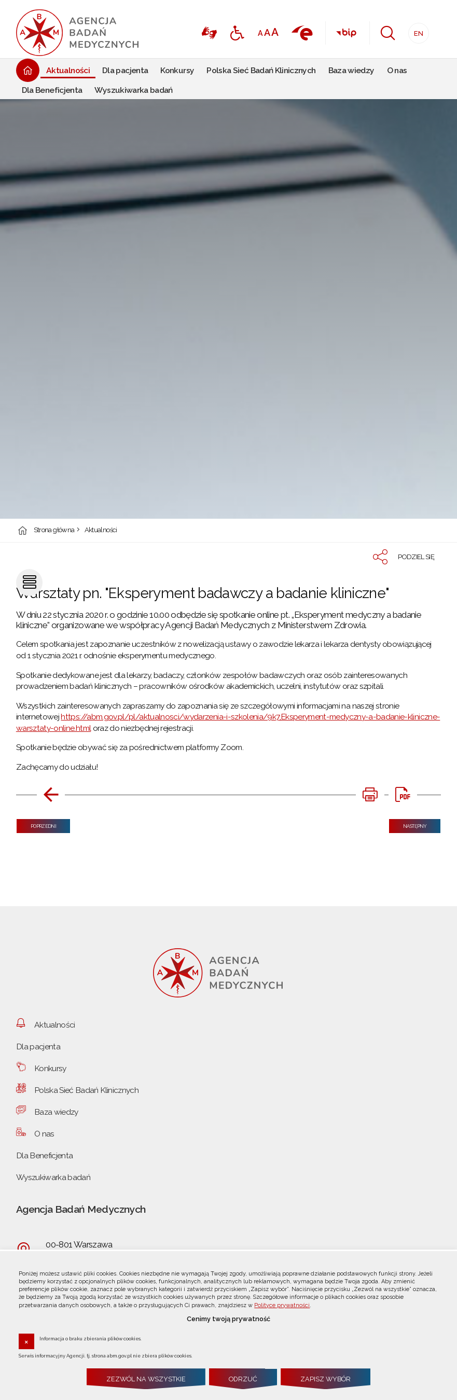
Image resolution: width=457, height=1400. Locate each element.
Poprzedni (36, 824)
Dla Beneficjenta (44, 1155)
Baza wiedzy (56, 1112)
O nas (44, 1134)
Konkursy (50, 1068)
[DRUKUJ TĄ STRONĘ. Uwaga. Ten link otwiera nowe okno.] (370, 795)
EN (416, 30)
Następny (407, 824)
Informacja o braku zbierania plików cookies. (90, 1338)
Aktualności (101, 530)
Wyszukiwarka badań (53, 1177)
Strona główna (54, 530)
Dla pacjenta (38, 1046)
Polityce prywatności (282, 1305)
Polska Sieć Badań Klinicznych (86, 1090)
